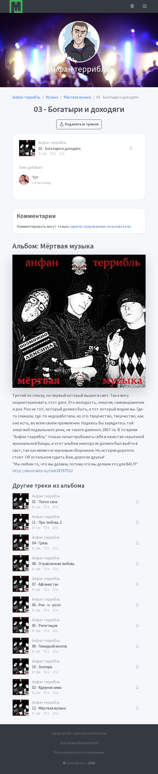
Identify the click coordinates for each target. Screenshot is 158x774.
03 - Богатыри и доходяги (59, 148)
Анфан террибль (52, 142)
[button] (132, 7)
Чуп (35, 177)
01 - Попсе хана (44, 501)
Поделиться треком (79, 124)
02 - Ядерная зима (46, 687)
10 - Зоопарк (42, 666)
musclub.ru (75, 763)
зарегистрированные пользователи (100, 226)
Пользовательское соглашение (79, 752)
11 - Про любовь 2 (46, 522)
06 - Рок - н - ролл (46, 604)
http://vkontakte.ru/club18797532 (42, 470)
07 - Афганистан (45, 584)
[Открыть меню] (144, 6)
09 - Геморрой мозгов (49, 646)
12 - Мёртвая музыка (49, 708)
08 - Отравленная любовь (53, 563)
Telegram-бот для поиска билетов (79, 733)
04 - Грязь (40, 543)
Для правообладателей (79, 742)
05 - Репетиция (44, 625)
